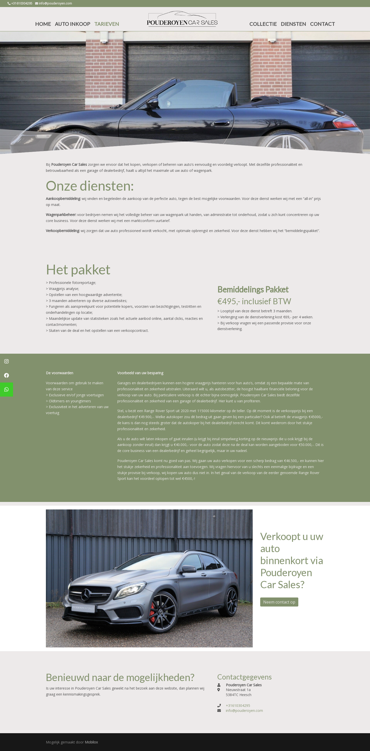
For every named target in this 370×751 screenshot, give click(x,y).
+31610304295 (238, 705)
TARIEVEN (106, 24)
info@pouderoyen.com (244, 710)
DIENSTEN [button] (293, 24)
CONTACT (322, 24)
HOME (43, 24)
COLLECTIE (263, 24)
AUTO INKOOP (72, 24)
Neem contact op (279, 602)
